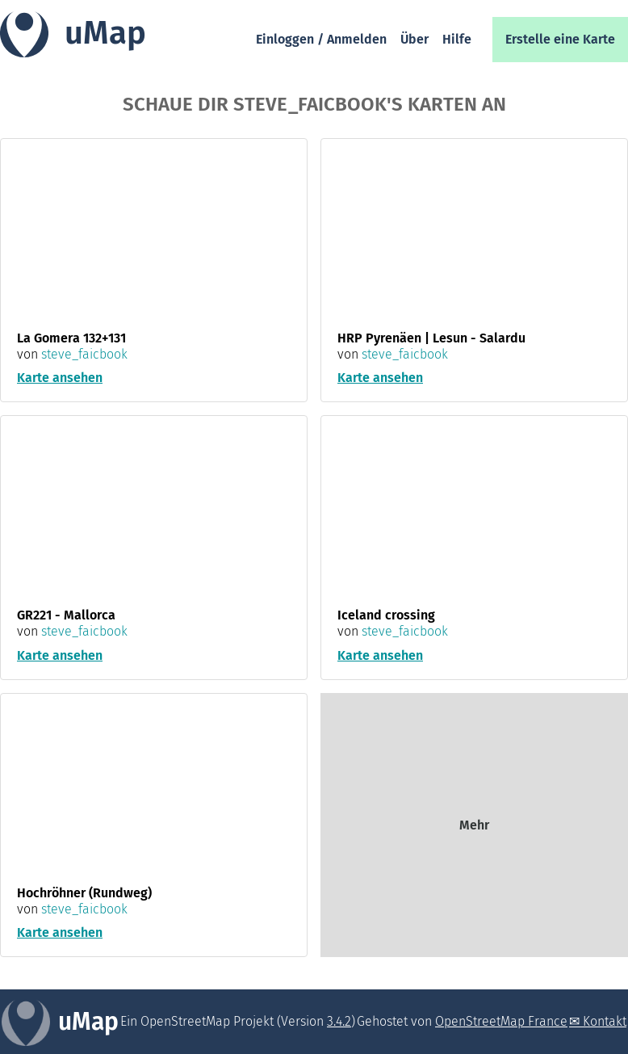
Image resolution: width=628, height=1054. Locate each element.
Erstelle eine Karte (560, 39)
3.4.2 (339, 1021)
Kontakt (604, 1021)
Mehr (474, 825)
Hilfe (456, 39)
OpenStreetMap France (501, 1021)
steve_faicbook (84, 354)
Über (414, 39)
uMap (105, 33)
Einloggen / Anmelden (321, 39)
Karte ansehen (60, 377)
